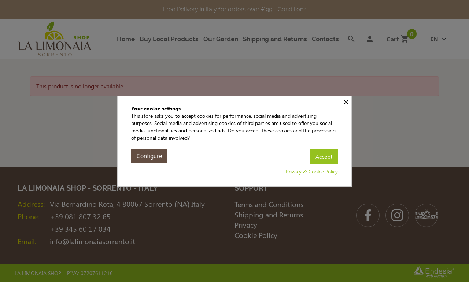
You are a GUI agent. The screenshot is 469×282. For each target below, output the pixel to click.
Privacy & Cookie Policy (312, 171)
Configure (149, 156)
